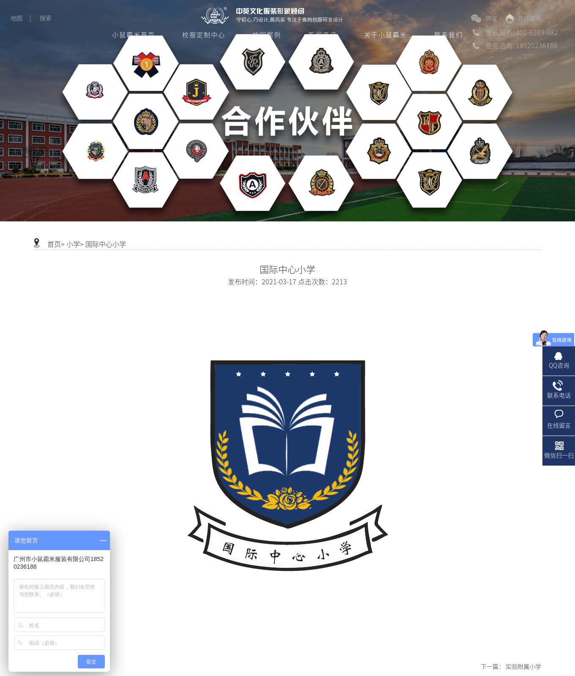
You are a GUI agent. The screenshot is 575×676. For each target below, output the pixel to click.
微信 (484, 18)
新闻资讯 (322, 35)
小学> (75, 244)
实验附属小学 (523, 667)
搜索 (46, 18)
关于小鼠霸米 (385, 35)
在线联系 (524, 18)
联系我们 (448, 35)
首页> (56, 244)
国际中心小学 (105, 244)
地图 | (21, 18)
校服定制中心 (203, 35)
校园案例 (266, 35)
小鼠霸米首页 (133, 35)
